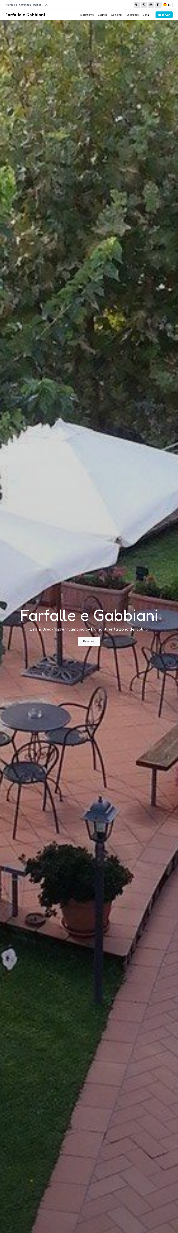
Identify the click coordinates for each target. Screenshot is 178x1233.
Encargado (133, 14)
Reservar (164, 15)
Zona (146, 14)
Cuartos (102, 14)
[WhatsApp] (144, 5)
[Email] (151, 5)
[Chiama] (137, 5)
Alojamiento (87, 14)
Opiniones (117, 14)
